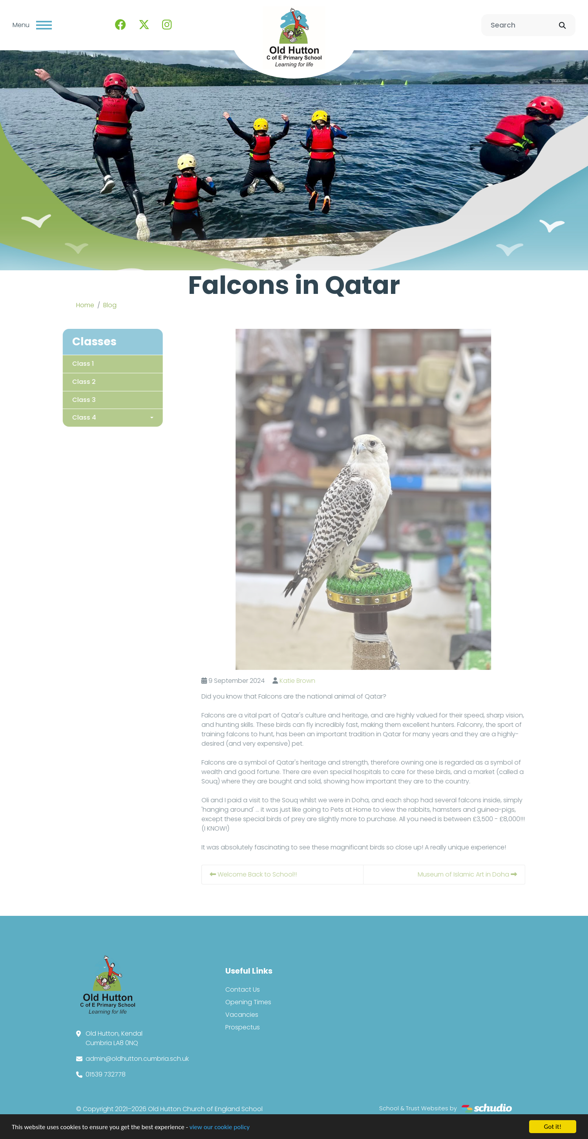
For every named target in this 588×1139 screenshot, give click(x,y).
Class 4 (70, 417)
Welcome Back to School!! (268, 874)
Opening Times (248, 1002)
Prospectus (242, 1027)
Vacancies (241, 1014)
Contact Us (242, 989)
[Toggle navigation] (44, 25)
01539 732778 (106, 1074)
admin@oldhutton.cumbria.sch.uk (137, 1058)
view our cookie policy (220, 1128)
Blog (110, 305)
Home (85, 305)
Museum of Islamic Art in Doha (481, 874)
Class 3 (70, 399)
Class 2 (70, 381)
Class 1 (69, 363)
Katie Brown (311, 680)
